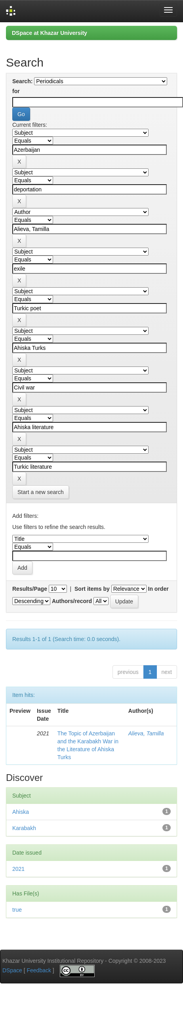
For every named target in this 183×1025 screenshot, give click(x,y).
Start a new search (40, 492)
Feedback (39, 970)
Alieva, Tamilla (146, 733)
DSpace (12, 970)
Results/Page (29, 589)
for (16, 91)
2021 (18, 869)
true (17, 910)
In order (158, 589)
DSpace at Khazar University (49, 33)
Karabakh (24, 828)
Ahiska (20, 812)
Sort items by (92, 589)
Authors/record (72, 601)
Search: (22, 81)
